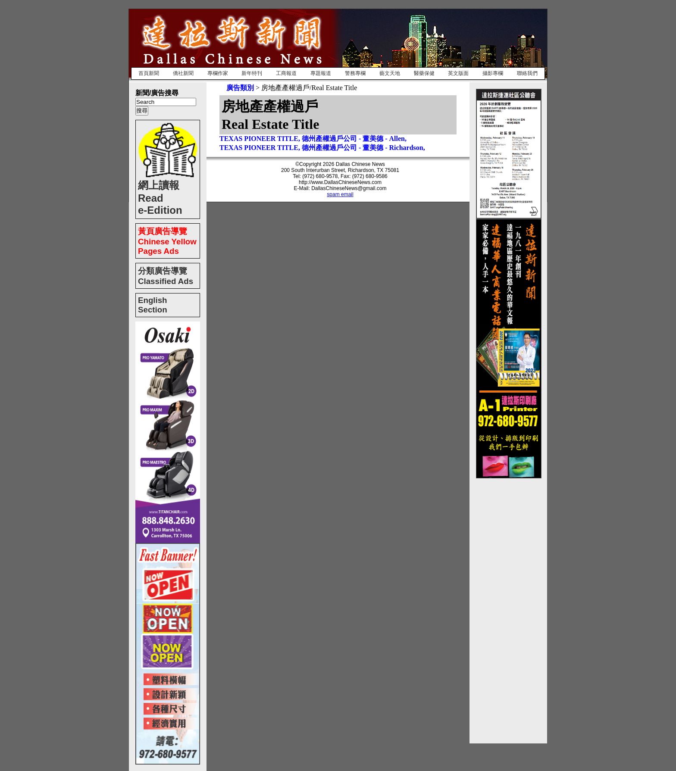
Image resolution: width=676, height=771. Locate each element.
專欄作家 (217, 73)
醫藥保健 (424, 73)
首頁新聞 (148, 73)
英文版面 (458, 73)
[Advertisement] (510, 607)
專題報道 (320, 73)
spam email (340, 194)
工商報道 (286, 73)
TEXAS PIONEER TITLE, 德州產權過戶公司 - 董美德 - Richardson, (322, 147)
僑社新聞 (183, 73)
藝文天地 (389, 73)
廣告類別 (240, 87)
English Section (152, 305)
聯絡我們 (527, 73)
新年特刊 (251, 73)
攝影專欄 (492, 73)
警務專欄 (355, 73)
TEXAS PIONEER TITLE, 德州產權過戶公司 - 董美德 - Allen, (313, 138)
